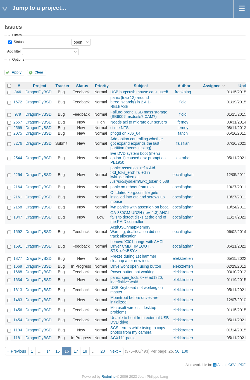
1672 (17, 102)
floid (183, 102)
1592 (17, 231)
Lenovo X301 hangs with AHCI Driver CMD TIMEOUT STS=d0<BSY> (136, 246)
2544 (17, 158)
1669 (17, 266)
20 (103, 351)
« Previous (17, 351)
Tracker (63, 86)
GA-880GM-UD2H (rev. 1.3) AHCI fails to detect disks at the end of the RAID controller (139, 217)
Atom (221, 365)
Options (18, 59)
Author (184, 86)
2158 (17, 207)
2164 (17, 187)
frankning (183, 92)
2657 (17, 122)
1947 (17, 217)
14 (48, 351)
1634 (17, 279)
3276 (17, 143)
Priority (102, 86)
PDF (242, 365)
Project (39, 86)
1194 (17, 330)
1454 (17, 320)
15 (58, 351)
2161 (17, 197)
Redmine (108, 377)
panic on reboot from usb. (132, 187)
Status (18, 42)
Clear (38, 72)
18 (85, 351)
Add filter (14, 51)
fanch (183, 133)
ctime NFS (119, 127)
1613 (17, 290)
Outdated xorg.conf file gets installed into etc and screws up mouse (137, 197)
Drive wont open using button (135, 266)
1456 (17, 310)
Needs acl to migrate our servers (138, 122)
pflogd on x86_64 (125, 133)
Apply (17, 72)
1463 (17, 300)
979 (18, 114)
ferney (182, 122)
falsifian (182, 143)
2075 (17, 133)
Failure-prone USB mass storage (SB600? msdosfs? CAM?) (138, 114)
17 (76, 351)
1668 (17, 272)
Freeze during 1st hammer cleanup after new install (133, 258)
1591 (17, 246)
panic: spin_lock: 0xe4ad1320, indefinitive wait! (136, 279)
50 (177, 351)
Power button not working (132, 272)
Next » (115, 351)
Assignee (211, 86)
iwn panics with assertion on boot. (139, 207)
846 (18, 92)
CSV (232, 365)
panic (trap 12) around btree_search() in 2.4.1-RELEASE (130, 102)
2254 (17, 174)
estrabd (183, 158)
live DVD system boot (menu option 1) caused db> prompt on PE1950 (138, 158)
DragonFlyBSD (38, 92)
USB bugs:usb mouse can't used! (139, 92)
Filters (17, 35)
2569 (17, 127)
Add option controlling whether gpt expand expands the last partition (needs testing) (136, 143)
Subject (141, 86)
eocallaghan (183, 174)
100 (185, 351)
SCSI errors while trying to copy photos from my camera (137, 330)
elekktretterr (183, 258)
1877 (17, 258)
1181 (17, 338)
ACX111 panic (122, 338)
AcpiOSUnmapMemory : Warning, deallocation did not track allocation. (135, 231)
